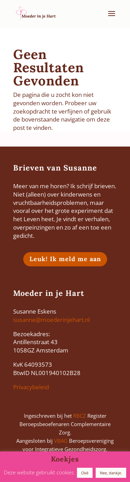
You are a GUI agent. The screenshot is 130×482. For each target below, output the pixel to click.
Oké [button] (84, 472)
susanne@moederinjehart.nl (51, 320)
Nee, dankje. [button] (111, 472)
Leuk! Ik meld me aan (65, 259)
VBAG (61, 440)
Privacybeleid (31, 387)
